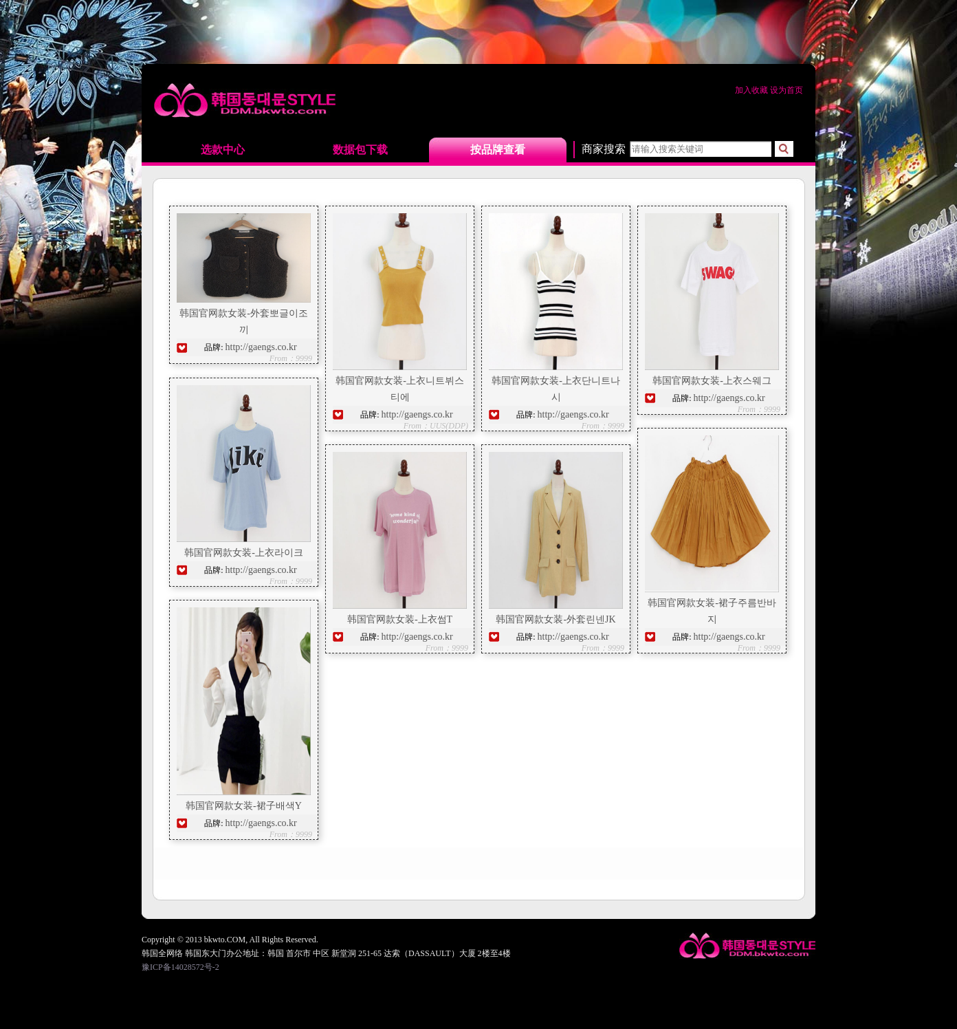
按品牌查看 (497, 149)
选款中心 (223, 149)
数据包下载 (360, 149)
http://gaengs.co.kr (261, 347)
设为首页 (786, 90)
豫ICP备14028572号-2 (180, 967)
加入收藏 (752, 90)
